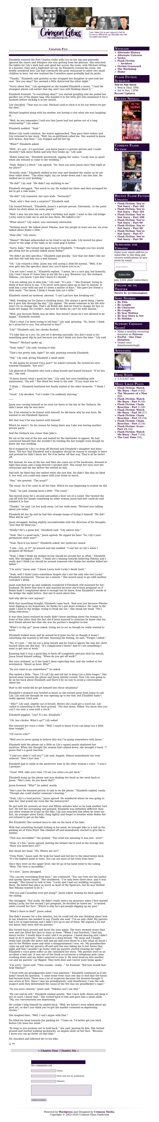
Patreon (137, 334)
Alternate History (128, 52)
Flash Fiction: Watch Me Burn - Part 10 (130, 411)
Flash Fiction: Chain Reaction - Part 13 (130, 416)
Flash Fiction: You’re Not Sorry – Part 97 (131, 232)
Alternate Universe (129, 55)
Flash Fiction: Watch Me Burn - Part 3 (130, 389)
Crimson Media (104, 1113)
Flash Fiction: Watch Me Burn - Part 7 (130, 433)
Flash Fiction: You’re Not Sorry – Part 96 (131, 238)
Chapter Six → (69, 1050)
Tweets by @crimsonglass (130, 293)
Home (121, 71)
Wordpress (66, 1113)
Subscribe (124, 274)
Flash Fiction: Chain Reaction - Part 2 (130, 422)
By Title (122, 302)
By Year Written (127, 313)
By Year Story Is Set (130, 315)
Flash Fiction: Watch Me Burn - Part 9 (130, 400)
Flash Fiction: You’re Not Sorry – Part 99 (131, 221)
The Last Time (126, 437)
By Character (126, 307)
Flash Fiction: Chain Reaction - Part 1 (130, 405)
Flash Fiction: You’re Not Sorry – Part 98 (131, 227)
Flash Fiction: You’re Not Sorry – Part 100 (131, 216)
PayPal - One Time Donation (129, 338)
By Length (124, 304)
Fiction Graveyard (129, 66)
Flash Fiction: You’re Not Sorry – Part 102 (131, 205)
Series (121, 58)
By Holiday (124, 318)
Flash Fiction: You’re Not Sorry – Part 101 (131, 210)
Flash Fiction (126, 60)
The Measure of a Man (132, 393)
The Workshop (126, 69)
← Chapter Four (48, 1050)
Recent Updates (124, 93)
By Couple (124, 310)
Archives (126, 63)
